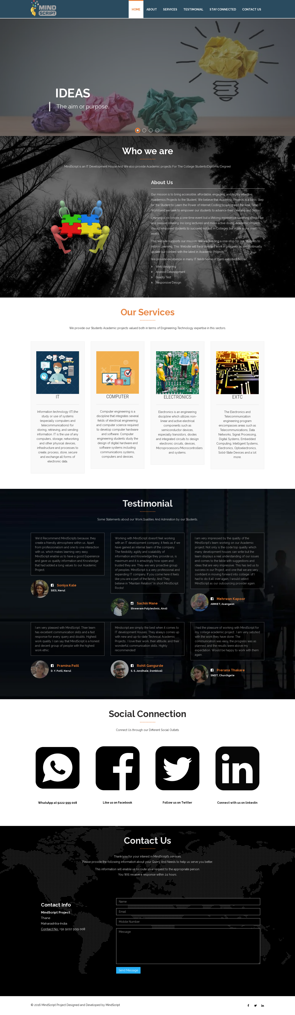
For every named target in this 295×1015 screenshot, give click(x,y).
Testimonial (193, 9)
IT (57, 401)
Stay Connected (223, 9)
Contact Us (251, 9)
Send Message (128, 970)
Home (136, 9)
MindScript (113, 1005)
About (151, 9)
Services (170, 9)
